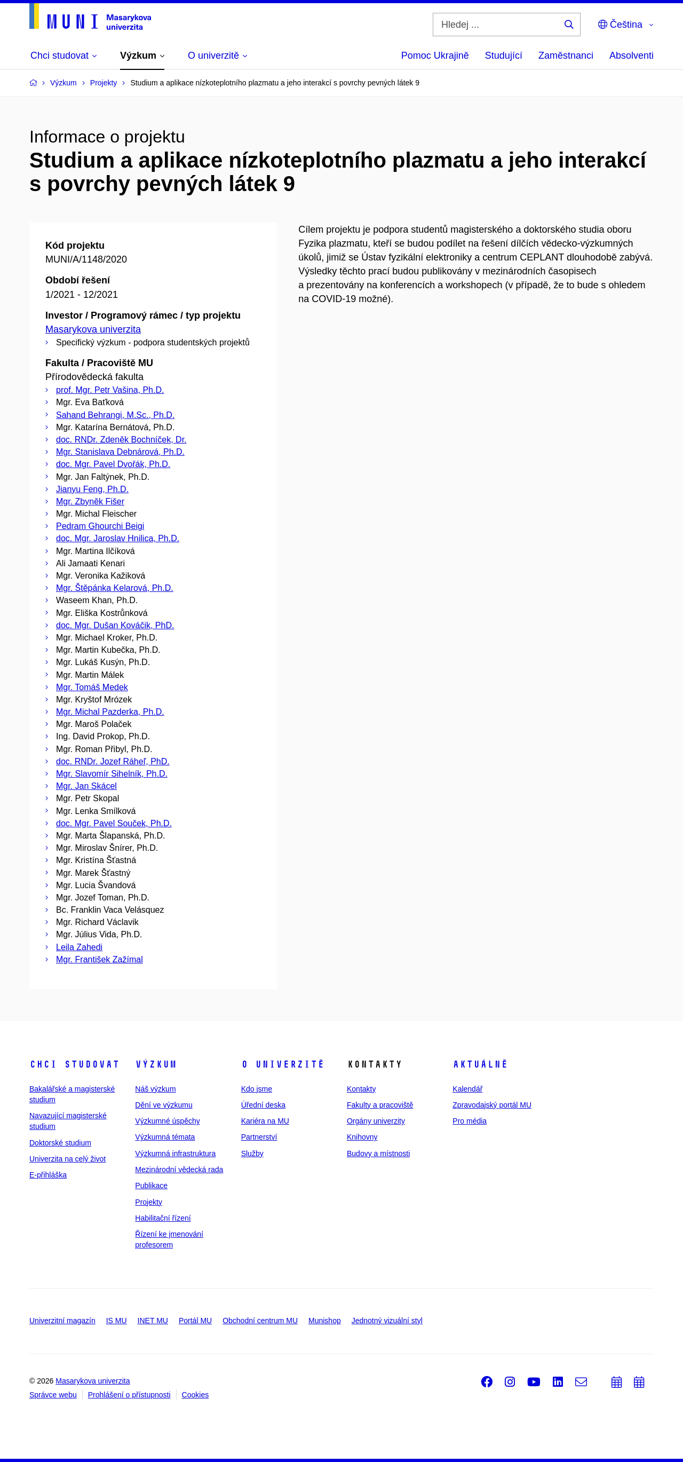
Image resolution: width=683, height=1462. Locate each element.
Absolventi (631, 55)
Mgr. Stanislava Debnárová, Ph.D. (120, 451)
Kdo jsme (256, 1089)
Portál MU (195, 1320)
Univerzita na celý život (67, 1159)
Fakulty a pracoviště (380, 1105)
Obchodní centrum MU (260, 1320)
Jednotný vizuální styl (387, 1320)
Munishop (324, 1320)
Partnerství (259, 1137)
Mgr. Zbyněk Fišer (90, 501)
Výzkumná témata (165, 1137)
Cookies (195, 1394)
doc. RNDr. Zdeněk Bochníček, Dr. (121, 439)
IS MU (116, 1320)
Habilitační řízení (162, 1218)
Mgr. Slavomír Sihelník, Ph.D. (112, 773)
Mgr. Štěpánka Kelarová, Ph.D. (114, 587)
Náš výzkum (155, 1089)
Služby (252, 1153)
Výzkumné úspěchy (167, 1121)
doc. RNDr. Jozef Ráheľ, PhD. (113, 761)
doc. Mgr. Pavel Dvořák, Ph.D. (113, 464)
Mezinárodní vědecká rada (179, 1169)
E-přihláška (48, 1175)
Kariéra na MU (265, 1121)
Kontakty (361, 1089)
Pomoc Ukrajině (435, 55)
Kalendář (467, 1089)
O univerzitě (282, 1064)
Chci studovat (74, 1064)
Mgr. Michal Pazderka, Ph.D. (110, 711)
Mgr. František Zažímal (99, 959)
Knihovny (362, 1137)
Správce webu (53, 1394)
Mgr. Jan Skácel (86, 786)
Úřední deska (263, 1105)
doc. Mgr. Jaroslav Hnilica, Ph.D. (117, 538)
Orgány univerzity (376, 1121)
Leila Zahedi (79, 947)
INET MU (153, 1320)
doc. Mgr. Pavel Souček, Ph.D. (114, 823)
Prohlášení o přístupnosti (129, 1394)
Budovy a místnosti (378, 1153)
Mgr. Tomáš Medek (92, 687)
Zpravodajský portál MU (491, 1105)
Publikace (151, 1185)
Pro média (469, 1121)
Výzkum (156, 1064)
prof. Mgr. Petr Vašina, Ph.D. (110, 389)
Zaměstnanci (565, 55)
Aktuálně (480, 1064)
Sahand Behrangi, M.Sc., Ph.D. (115, 415)
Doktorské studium (60, 1143)
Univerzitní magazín (62, 1320)
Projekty (148, 1202)
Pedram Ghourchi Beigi (100, 526)
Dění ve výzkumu (163, 1105)
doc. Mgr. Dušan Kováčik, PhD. (115, 625)
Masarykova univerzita (93, 329)
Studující (503, 55)
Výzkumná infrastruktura (175, 1153)
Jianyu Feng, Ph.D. (92, 489)
